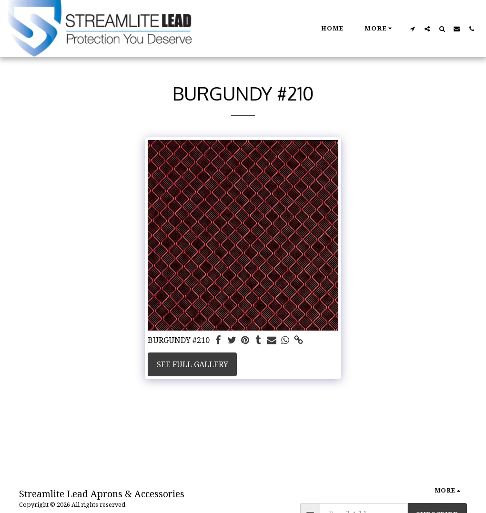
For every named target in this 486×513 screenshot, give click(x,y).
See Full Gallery (192, 364)
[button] (412, 28)
